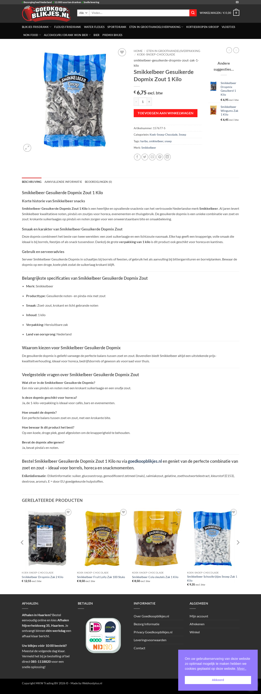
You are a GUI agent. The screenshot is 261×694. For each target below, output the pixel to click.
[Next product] (229, 50)
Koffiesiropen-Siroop (202, 27)
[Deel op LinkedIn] (167, 157)
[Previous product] (236, 50)
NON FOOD (32, 35)
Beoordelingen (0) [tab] (98, 181)
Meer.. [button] (241, 668)
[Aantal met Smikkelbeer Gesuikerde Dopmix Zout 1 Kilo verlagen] (136, 102)
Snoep (182, 134)
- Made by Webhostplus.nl (85, 683)
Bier (97, 35)
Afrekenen (197, 624)
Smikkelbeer (148, 147)
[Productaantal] (143, 102)
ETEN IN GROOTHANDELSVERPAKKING (156, 27)
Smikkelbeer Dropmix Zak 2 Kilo (42, 577)
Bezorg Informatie (146, 624)
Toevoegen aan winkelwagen (166, 113)
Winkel (195, 632)
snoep (168, 141)
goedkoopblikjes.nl (145, 461)
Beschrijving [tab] (32, 181)
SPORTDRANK (116, 27)
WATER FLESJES (94, 27)
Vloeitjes (228, 27)
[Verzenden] (192, 12)
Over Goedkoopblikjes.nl (151, 616)
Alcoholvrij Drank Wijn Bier (67, 35)
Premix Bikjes (112, 35)
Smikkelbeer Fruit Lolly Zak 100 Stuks (101, 577)
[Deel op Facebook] (137, 157)
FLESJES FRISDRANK (67, 27)
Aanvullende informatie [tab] (63, 181)
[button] (219, 13)
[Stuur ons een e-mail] (237, 2)
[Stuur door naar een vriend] (152, 157)
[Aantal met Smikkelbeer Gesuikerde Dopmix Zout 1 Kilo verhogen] (149, 102)
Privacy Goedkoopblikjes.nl (153, 632)
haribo (144, 141)
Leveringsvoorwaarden (150, 640)
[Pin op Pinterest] (159, 157)
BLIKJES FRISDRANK (37, 27)
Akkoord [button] (218, 680)
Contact (139, 648)
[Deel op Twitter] (144, 157)
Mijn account (199, 616)
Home (138, 51)
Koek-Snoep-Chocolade (156, 54)
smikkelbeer (156, 141)
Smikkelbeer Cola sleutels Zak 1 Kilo (155, 577)
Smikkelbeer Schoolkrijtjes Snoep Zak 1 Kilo (212, 578)
